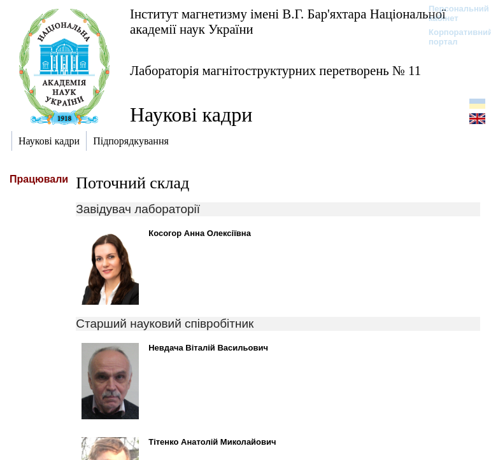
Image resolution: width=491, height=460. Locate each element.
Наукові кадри (191, 114)
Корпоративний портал (452, 36)
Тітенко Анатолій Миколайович (212, 442)
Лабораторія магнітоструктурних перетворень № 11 (275, 70)
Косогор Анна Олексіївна (199, 233)
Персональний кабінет (452, 13)
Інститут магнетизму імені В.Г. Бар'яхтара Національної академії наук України (288, 21)
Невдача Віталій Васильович (208, 347)
